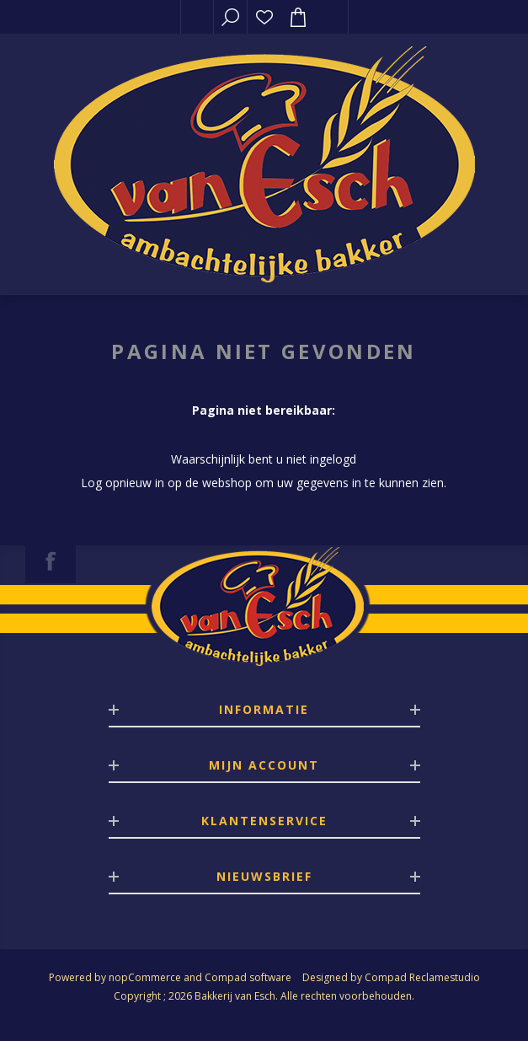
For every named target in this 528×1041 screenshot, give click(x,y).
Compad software (248, 977)
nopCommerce (145, 977)
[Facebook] (50, 560)
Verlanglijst (264, 17)
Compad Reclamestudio (422, 977)
